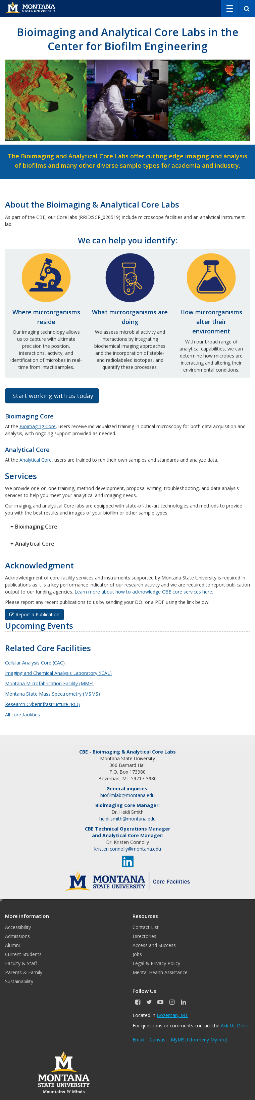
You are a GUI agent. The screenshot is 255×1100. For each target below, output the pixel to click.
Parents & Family (23, 972)
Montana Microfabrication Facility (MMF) (49, 683)
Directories (144, 936)
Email (138, 1039)
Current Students (23, 954)
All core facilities (22, 714)
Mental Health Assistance (160, 972)
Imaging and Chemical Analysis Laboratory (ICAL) (58, 673)
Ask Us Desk (234, 1025)
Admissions (17, 936)
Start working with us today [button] (52, 396)
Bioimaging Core (37, 426)
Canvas (157, 1039)
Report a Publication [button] (34, 614)
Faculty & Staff (21, 963)
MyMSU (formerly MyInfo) (199, 1039)
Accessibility (18, 927)
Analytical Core (35, 460)
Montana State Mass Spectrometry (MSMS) (52, 694)
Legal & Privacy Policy (156, 963)
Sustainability (19, 981)
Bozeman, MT (172, 1015)
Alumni (12, 945)
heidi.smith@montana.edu (127, 818)
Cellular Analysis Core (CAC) (35, 662)
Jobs (137, 954)
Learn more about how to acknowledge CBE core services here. (143, 591)
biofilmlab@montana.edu (127, 795)
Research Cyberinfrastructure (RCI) (42, 704)
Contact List (146, 927)
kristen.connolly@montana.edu (127, 849)
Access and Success (154, 945)
